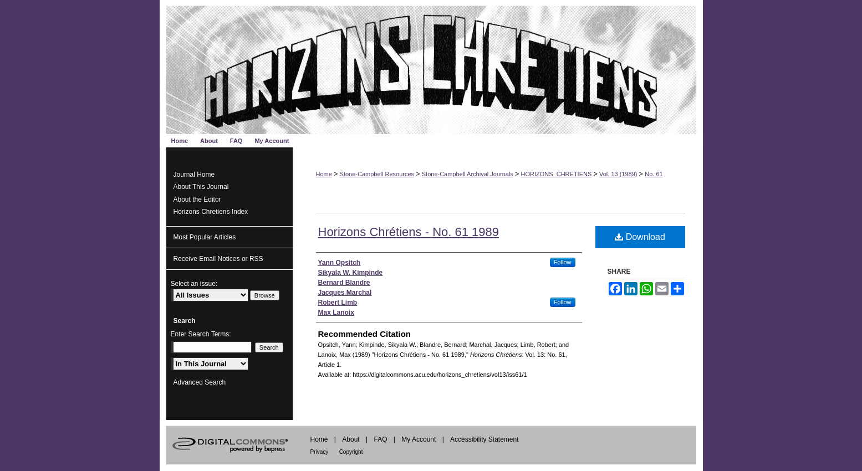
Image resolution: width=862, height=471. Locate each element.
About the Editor (197, 199)
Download (640, 237)
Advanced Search (200, 382)
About (350, 439)
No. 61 (653, 174)
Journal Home (194, 174)
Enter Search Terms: (201, 334)
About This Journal (201, 187)
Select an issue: (194, 284)
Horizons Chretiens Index (211, 212)
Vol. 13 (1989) (618, 174)
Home (324, 174)
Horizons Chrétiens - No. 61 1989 (408, 232)
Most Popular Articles (205, 237)
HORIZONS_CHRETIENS (556, 174)
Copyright (351, 452)
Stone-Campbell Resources (377, 174)
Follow (563, 262)
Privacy (319, 452)
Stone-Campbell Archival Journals (467, 174)
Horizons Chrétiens (431, 67)
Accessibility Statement (484, 439)
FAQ (380, 439)
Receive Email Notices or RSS (218, 259)
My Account (418, 439)
